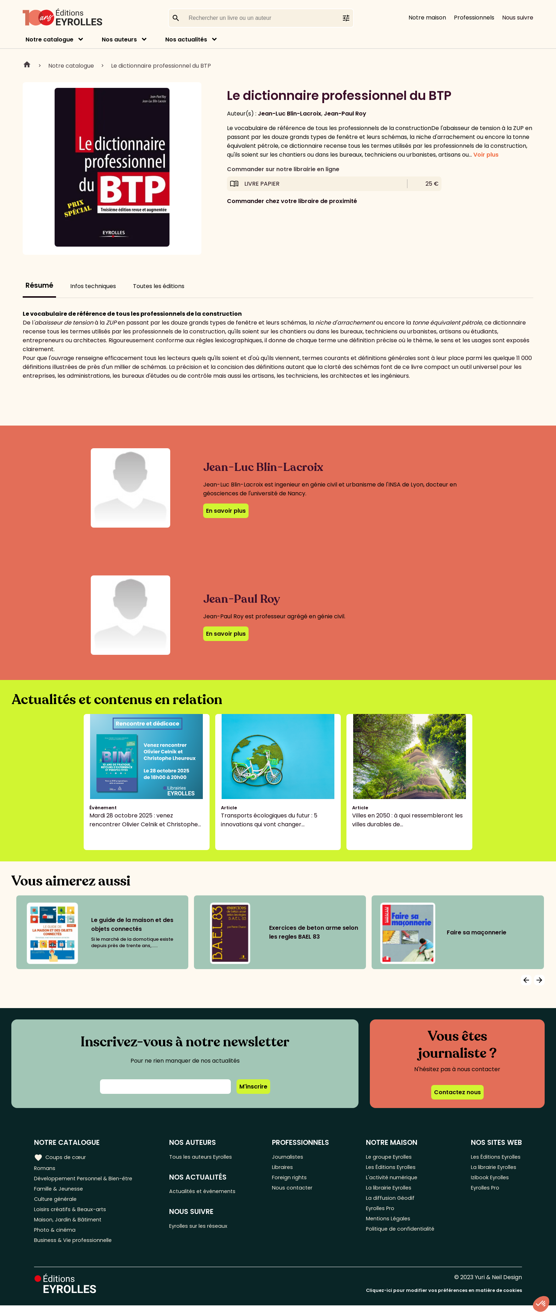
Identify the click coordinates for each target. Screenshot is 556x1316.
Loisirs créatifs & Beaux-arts (73, 1215)
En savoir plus (226, 511)
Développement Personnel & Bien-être (89, 1180)
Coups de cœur (61, 1157)
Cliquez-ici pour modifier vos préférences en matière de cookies (444, 1301)
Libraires (288, 1168)
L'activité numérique (391, 1180)
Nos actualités (186, 39)
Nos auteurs (119, 39)
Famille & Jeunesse (60, 1192)
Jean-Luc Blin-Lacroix (289, 113)
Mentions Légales (388, 1227)
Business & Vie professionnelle (75, 1250)
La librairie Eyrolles (389, 1192)
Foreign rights (296, 1180)
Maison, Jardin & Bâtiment (70, 1227)
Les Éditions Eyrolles (391, 1168)
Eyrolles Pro (380, 1215)
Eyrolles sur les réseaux (206, 1229)
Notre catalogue (49, 39)
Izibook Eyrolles (488, 1180)
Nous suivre (517, 17)
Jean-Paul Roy (345, 113)
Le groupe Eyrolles (389, 1157)
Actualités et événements (210, 1193)
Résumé (39, 285)
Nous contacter (298, 1192)
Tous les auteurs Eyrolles (208, 1157)
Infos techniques (93, 286)
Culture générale (57, 1203)
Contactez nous (457, 1092)
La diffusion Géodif (389, 1203)
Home (27, 65)
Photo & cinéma (56, 1239)
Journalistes (293, 1157)
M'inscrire (253, 1086)
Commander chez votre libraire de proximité (292, 201)
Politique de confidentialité (400, 1239)
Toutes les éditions (158, 286)
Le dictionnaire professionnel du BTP (161, 66)
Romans (45, 1168)
